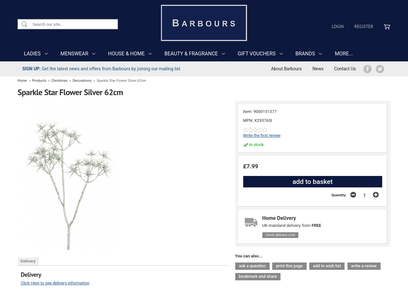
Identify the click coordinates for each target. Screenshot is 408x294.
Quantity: (339, 195)
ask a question (252, 265)
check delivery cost (280, 235)
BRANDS (305, 54)
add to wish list (327, 265)
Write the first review (262, 135)
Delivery (27, 261)
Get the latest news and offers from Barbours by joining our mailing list (101, 68)
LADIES (32, 54)
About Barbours (286, 68)
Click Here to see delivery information (55, 283)
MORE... (344, 54)
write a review (364, 265)
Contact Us (345, 68)
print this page (289, 265)
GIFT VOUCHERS (257, 54)
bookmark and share (258, 276)
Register (363, 26)
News (318, 68)
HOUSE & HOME (126, 54)
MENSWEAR (74, 54)
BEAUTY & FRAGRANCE (191, 54)
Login (338, 26)
